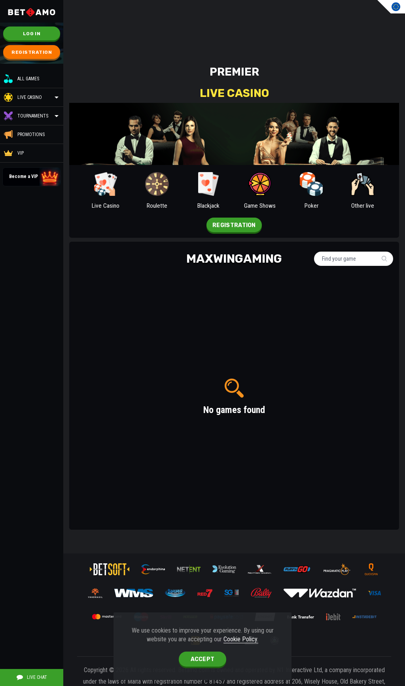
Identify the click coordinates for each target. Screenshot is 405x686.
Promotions (24, 134)
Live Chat (32, 677)
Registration (31, 52)
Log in (31, 33)
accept (203, 659)
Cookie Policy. (240, 639)
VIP (14, 153)
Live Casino (29, 97)
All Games (21, 78)
